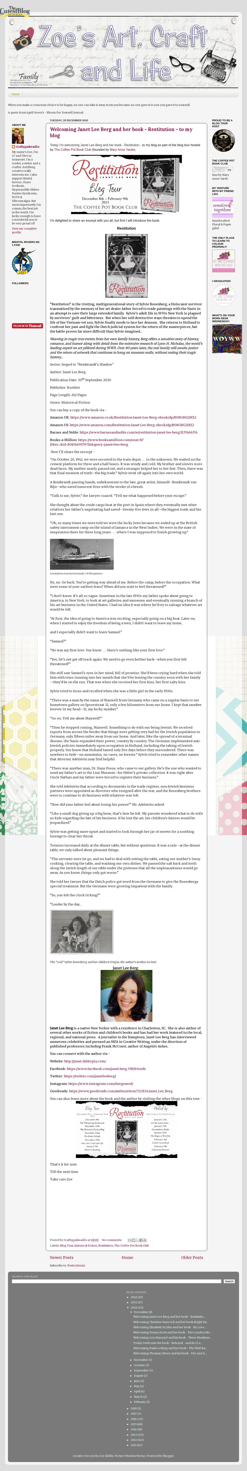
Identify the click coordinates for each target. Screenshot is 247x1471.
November (141, 1360)
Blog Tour (66, 1245)
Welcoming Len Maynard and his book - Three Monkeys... (172, 1337)
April (137, 1391)
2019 (134, 1408)
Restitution (105, 1245)
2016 (134, 1419)
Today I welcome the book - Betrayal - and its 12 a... (167, 1343)
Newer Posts (62, 1257)
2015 (134, 1424)
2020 (134, 1307)
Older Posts (192, 1257)
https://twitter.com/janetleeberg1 (90, 1076)
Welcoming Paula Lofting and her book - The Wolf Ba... (170, 1348)
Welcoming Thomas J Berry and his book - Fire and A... (170, 1353)
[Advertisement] (224, 420)
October (139, 1365)
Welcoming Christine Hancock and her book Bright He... (171, 1322)
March (138, 1397)
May (137, 1386)
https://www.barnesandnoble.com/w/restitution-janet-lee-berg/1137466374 (138, 432)
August (139, 1375)
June (137, 1381)
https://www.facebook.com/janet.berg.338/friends (106, 1069)
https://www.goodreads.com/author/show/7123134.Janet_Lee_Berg (121, 1091)
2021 (134, 1302)
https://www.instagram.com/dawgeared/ (100, 1084)
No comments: (112, 1240)
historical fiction (85, 1245)
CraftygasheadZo (27, 147)
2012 (134, 1440)
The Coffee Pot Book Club (73, 149)
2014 (134, 1429)
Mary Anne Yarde (122, 149)
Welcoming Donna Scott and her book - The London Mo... (172, 1332)
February (140, 1402)
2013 (134, 1435)
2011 (134, 1445)
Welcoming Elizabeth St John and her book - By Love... (169, 1327)
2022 (134, 1297)
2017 (134, 1413)
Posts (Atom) (76, 1265)
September (141, 1370)
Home (16, 94)
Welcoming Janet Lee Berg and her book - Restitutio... (169, 1316)
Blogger (168, 1456)
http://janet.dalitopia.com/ (85, 1061)
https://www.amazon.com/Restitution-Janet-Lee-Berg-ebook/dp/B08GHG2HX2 (132, 425)
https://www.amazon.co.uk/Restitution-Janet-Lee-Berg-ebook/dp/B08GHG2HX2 (133, 417)
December (141, 1312)
